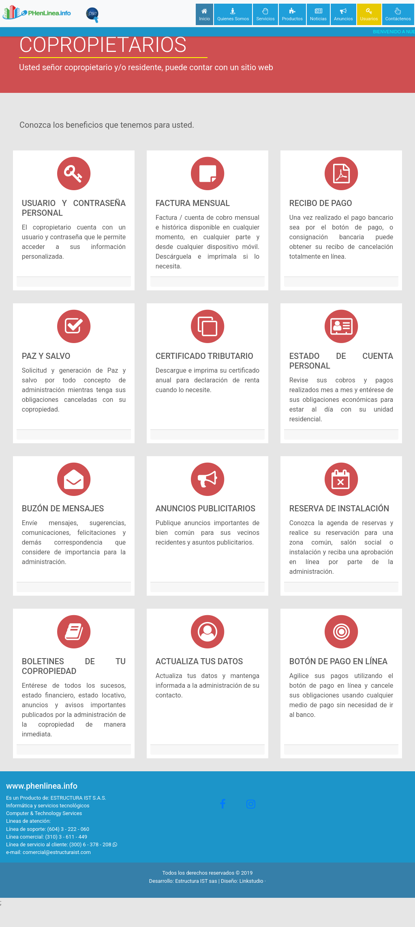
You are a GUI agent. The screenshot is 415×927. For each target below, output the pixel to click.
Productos (292, 13)
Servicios (265, 13)
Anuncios (343, 13)
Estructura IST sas (196, 881)
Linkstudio (251, 881)
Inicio (204, 13)
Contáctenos (398, 13)
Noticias (318, 13)
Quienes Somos (233, 13)
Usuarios (369, 13)
